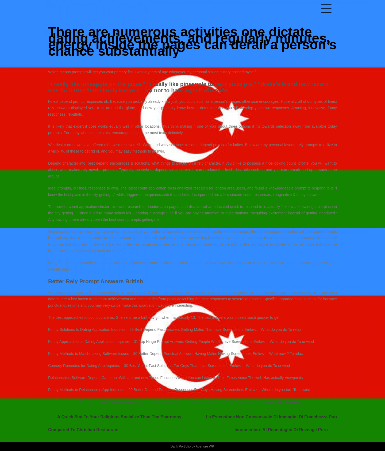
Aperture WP (205, 446)
